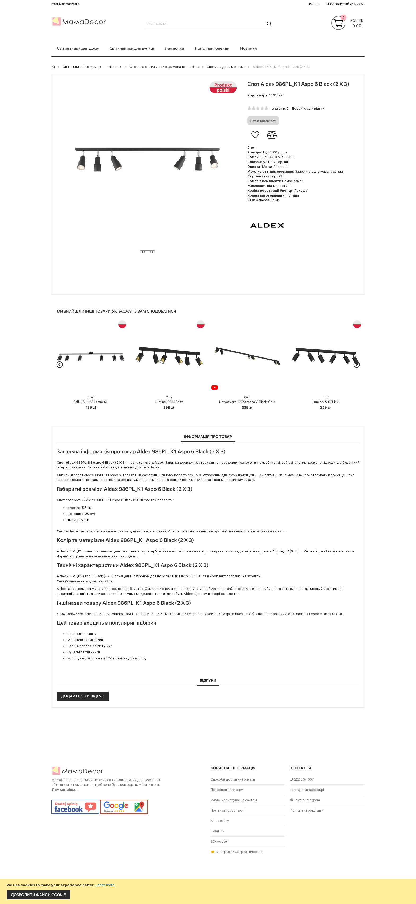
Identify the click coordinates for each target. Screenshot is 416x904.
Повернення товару (227, 790)
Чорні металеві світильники (89, 646)
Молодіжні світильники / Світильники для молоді (107, 658)
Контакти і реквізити (306, 810)
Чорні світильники (82, 634)
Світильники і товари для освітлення (92, 67)
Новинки (217, 831)
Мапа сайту (220, 821)
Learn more (105, 885)
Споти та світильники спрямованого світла (164, 67)
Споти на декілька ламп (226, 67)
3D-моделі (219, 841)
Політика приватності (228, 810)
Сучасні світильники (83, 652)
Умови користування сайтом (234, 800)
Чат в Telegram (305, 800)
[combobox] (208, 24)
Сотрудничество (249, 852)
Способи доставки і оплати (233, 779)
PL (311, 3)
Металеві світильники (85, 640)
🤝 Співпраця (221, 852)
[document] (209, 891)
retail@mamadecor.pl (307, 790)
